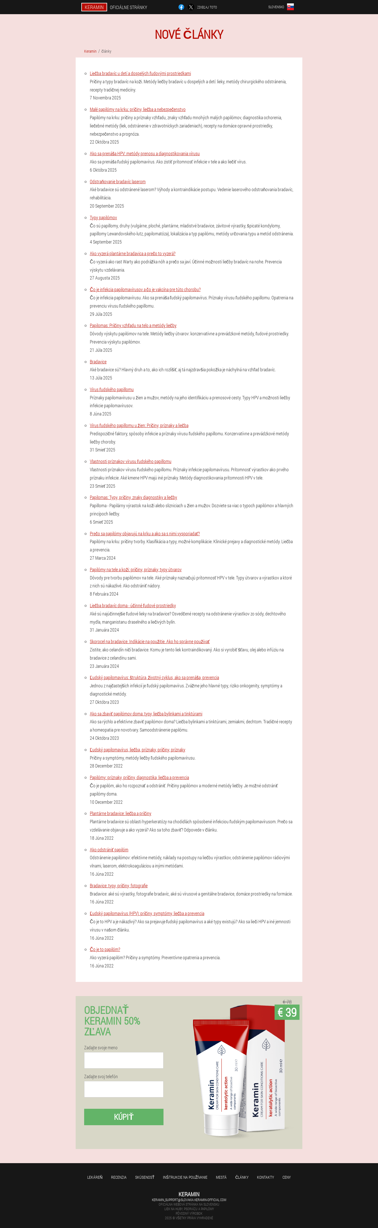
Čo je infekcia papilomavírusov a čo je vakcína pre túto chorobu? (145, 289)
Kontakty (265, 1177)
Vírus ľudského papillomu (112, 389)
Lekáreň (95, 1177)
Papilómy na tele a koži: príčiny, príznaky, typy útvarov (136, 569)
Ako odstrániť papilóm (109, 849)
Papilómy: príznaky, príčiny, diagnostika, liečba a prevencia (139, 777)
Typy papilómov (103, 217)
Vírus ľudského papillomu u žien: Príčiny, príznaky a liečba (139, 425)
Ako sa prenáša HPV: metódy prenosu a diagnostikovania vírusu (145, 153)
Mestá (221, 1177)
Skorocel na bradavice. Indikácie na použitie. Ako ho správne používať (150, 641)
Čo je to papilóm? (105, 949)
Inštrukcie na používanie (185, 1177)
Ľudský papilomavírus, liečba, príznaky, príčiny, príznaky (137, 749)
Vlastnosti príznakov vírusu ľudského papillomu (130, 461)
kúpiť (123, 1117)
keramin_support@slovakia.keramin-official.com (189, 1199)
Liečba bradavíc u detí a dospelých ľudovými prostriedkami (140, 73)
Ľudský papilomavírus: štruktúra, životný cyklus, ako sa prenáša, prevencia (154, 677)
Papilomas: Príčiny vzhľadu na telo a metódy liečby (133, 325)
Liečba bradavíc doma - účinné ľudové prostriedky (133, 605)
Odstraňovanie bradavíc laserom (118, 181)
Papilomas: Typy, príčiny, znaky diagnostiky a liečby (133, 497)
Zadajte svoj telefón (101, 1076)
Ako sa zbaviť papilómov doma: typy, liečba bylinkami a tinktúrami (146, 714)
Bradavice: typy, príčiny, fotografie (119, 885)
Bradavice (98, 361)
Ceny (287, 1177)
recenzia (119, 1177)
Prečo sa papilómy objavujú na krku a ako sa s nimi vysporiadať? (145, 533)
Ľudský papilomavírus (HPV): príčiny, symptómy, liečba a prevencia (147, 913)
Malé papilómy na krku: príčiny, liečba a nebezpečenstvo (138, 109)
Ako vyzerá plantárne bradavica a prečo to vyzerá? (132, 253)
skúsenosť (145, 1177)
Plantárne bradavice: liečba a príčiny (120, 813)
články (242, 1177)
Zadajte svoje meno (101, 1047)
